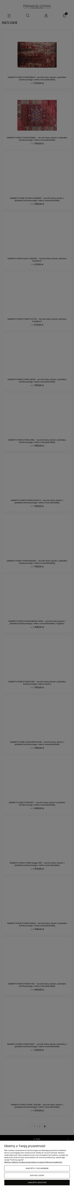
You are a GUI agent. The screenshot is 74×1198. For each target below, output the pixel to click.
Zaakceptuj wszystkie (37, 1182)
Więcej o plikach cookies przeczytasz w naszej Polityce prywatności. (33, 1162)
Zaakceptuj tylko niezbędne (37, 1168)
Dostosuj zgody (37, 1175)
